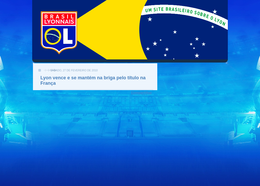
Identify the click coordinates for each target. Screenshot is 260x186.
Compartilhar (141, 93)
